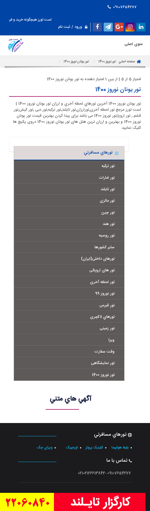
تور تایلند (108, 189)
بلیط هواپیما (120, 447)
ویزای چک (44, 447)
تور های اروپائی (102, 270)
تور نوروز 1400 (107, 61)
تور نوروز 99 (105, 293)
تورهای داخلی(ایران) (98, 259)
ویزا (111, 340)
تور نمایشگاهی (103, 363)
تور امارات (107, 177)
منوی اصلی (75, 44)
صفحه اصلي (127, 61)
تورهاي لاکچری (102, 317)
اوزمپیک (72, 447)
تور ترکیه (108, 166)
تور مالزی (107, 200)
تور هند (109, 224)
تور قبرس (107, 305)
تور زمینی (107, 328)
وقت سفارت (104, 351)
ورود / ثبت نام (72, 27)
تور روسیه (107, 235)
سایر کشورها (105, 247)
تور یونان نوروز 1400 (76, 61)
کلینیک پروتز (94, 447)
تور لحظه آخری (102, 282)
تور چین (108, 212)
